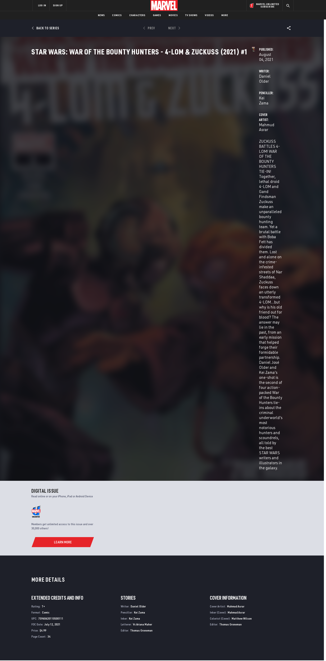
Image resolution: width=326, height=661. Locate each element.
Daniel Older (121, 98)
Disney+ (112, 611)
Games (157, 15)
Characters (137, 15)
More (224, 15)
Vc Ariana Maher (142, 319)
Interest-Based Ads (235, 651)
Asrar (47, 464)
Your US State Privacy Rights (111, 651)
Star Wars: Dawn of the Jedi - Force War (257, 567)
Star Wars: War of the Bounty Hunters (58, 567)
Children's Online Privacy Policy (176, 651)
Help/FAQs (73, 611)
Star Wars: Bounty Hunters (183, 567)
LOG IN (42, 5)
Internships (75, 623)
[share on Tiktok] (243, 633)
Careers (72, 617)
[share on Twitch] (278, 624)
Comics (117, 15)
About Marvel (76, 605)
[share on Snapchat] (255, 624)
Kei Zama (202, 98)
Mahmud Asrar (122, 115)
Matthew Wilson (242, 313)
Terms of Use (64, 651)
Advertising (115, 605)
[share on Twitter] (255, 615)
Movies (173, 15)
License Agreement (209, 651)
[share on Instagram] (266, 615)
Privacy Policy (83, 651)
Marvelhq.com (116, 617)
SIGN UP (58, 5)
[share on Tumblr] (278, 615)
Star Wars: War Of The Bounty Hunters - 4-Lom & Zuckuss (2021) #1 (49, 455)
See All (285, 365)
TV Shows (191, 15)
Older (34, 464)
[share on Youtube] (243, 624)
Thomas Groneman (141, 325)
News (101, 15)
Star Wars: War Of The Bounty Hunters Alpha (129, 567)
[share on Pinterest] (266, 624)
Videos (209, 15)
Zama (41, 464)
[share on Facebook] (243, 616)
